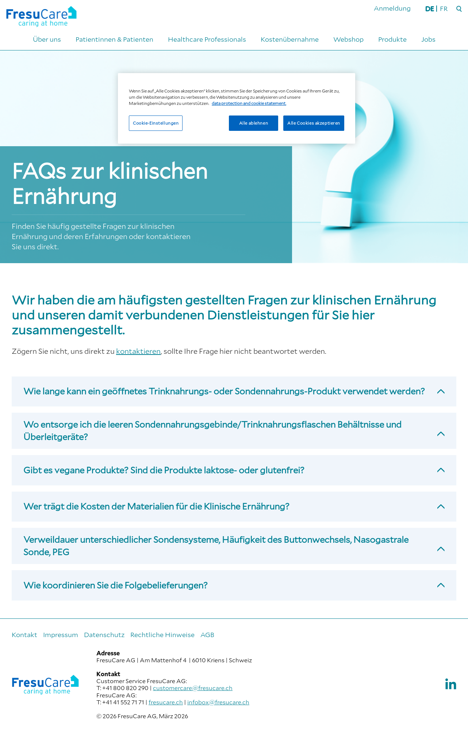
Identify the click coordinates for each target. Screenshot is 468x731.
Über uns (47, 39)
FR (444, 8)
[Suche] (459, 9)
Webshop (348, 39)
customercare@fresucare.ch (193, 688)
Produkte (392, 39)
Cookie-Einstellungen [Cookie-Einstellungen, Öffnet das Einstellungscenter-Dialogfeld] (156, 123)
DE (429, 8)
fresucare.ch (166, 702)
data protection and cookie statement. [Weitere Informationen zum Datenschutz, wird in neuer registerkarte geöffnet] (249, 103)
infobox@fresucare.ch (218, 702)
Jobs (428, 39)
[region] (236, 108)
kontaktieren (138, 351)
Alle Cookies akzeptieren (313, 123)
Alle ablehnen (253, 123)
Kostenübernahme (290, 39)
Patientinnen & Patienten (114, 39)
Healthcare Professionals (207, 39)
